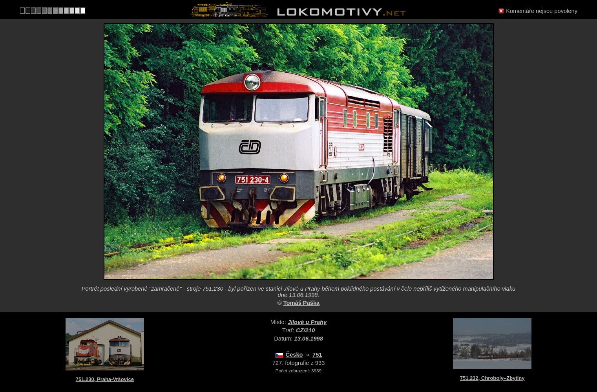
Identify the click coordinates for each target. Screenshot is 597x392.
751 (317, 355)
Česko (294, 355)
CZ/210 (305, 330)
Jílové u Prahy (307, 322)
